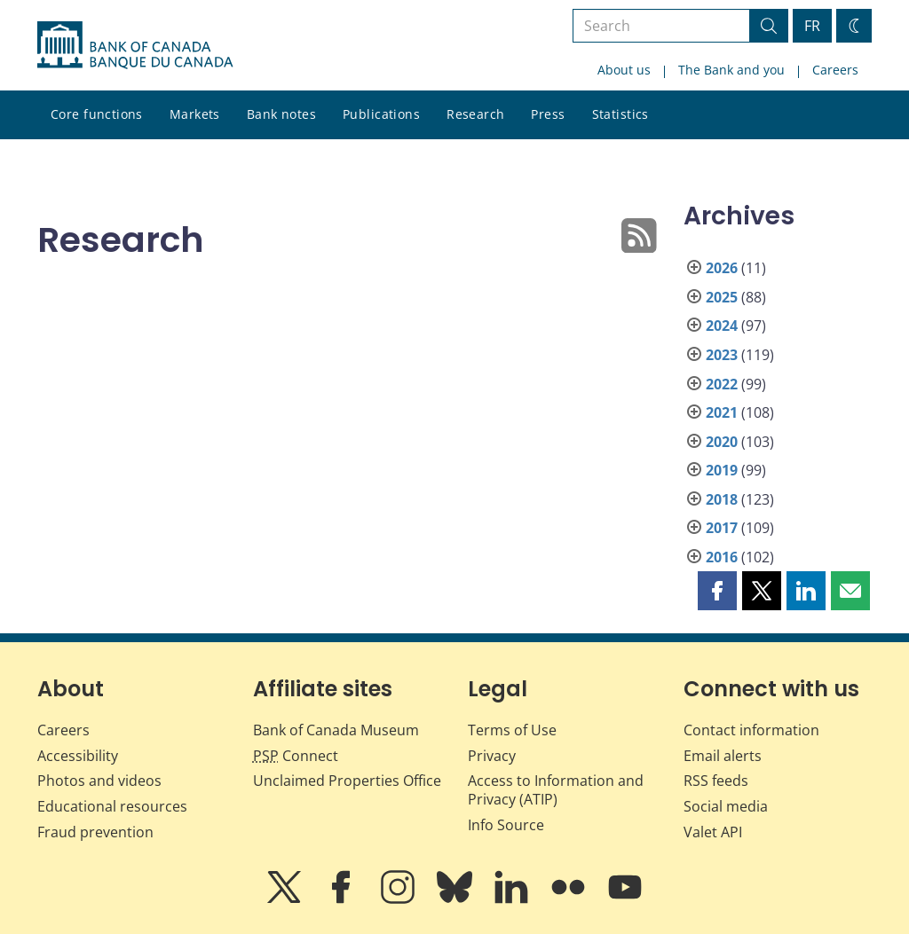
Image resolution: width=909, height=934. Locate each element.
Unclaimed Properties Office (347, 780)
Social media (726, 806)
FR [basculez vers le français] (812, 25)
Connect (295, 755)
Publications (381, 114)
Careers (835, 69)
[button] (717, 590)
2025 (722, 297)
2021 (722, 412)
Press (548, 114)
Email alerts (723, 755)
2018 (722, 499)
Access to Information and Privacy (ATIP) (556, 790)
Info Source (506, 825)
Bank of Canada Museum (336, 730)
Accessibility (77, 755)
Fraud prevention (95, 832)
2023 (722, 355)
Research (475, 114)
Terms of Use (512, 730)
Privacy (492, 755)
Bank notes (281, 114)
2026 (722, 268)
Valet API (713, 832)
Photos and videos (99, 780)
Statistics (620, 114)
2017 (722, 528)
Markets (195, 114)
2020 (722, 441)
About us (624, 69)
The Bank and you (731, 69)
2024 (722, 325)
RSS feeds (716, 780)
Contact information (751, 730)
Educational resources (112, 806)
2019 (722, 470)
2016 (722, 557)
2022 (722, 384)
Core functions (97, 114)
